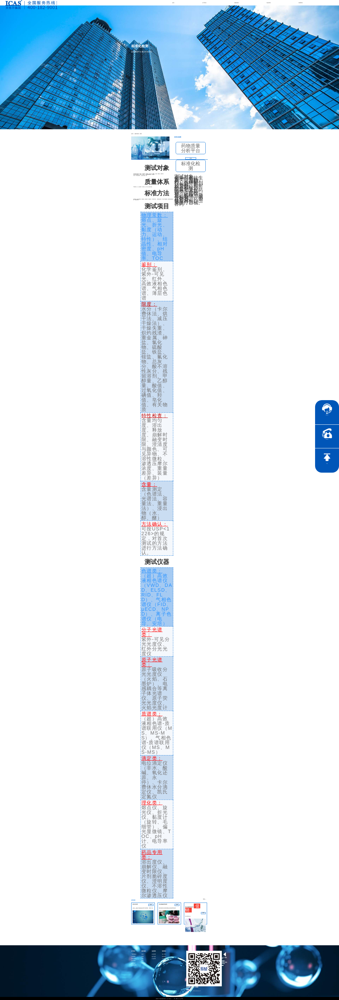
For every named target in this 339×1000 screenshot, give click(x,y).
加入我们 (164, 954)
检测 (142, 956)
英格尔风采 (133, 958)
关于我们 (204, 2)
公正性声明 (133, 964)
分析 (142, 958)
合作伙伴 (133, 960)
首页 (173, 2)
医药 (138, 133)
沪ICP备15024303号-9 (178, 998)
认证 (142, 954)
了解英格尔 (133, 954)
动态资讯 (269, 2)
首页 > (132, 133)
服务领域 (236, 2)
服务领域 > (135, 133)
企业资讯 (154, 954)
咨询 (191, 157)
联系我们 (301, 2)
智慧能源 (143, 962)
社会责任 (164, 958)
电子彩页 (154, 956)
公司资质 (133, 956)
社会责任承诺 (165, 962)
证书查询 (164, 960)
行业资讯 (154, 958)
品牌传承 (133, 962)
